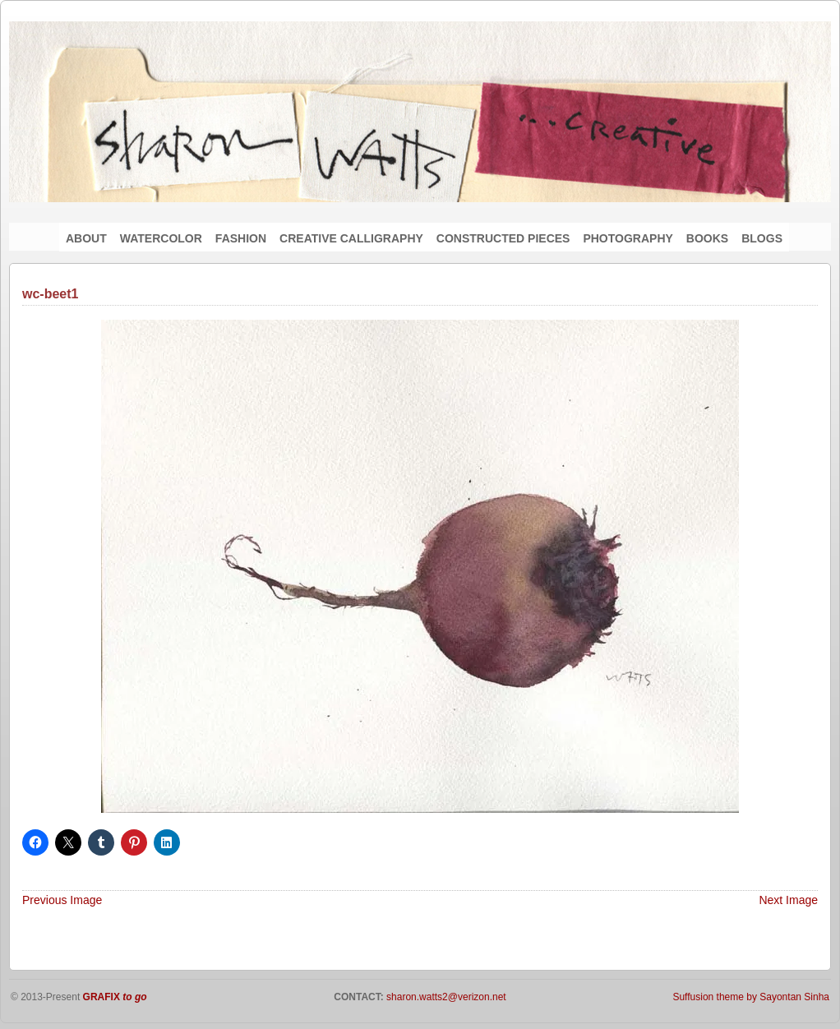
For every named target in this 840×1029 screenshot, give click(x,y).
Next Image (788, 900)
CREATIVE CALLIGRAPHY (351, 238)
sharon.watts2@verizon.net (445, 997)
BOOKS (707, 238)
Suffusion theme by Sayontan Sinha (750, 997)
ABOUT (86, 238)
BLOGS (761, 238)
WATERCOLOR (161, 238)
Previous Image (62, 900)
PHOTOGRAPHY (627, 238)
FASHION (240, 238)
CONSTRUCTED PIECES (503, 238)
